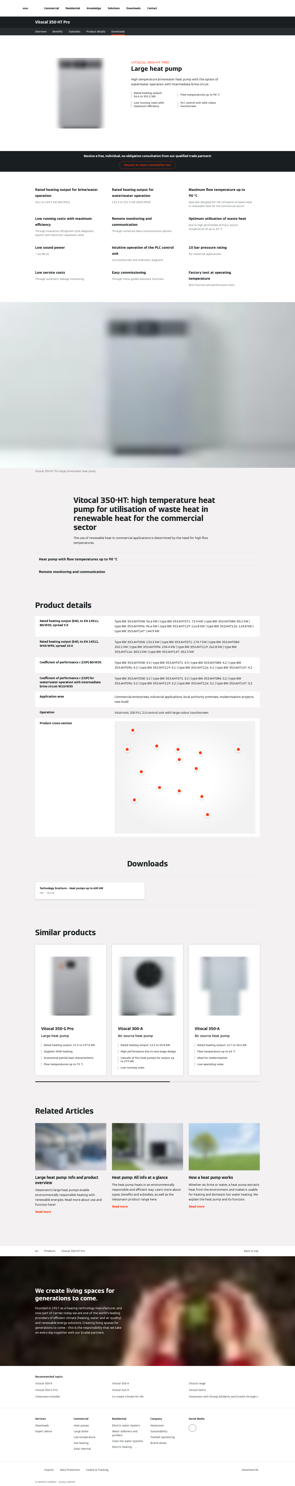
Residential (73, 8)
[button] (252, 1251)
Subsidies (74, 31)
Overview (40, 31)
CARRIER (70, 1482)
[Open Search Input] (258, 8)
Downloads (133, 8)
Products (49, 1251)
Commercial (51, 8)
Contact (152, 8)
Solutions (114, 8)
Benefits (57, 31)
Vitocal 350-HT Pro (73, 1251)
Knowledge (94, 8)
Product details (95, 31)
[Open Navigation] (25, 8)
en (36, 1251)
